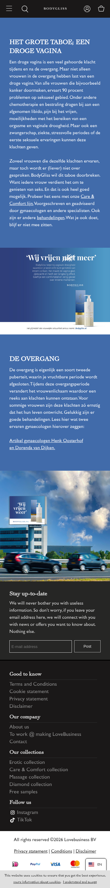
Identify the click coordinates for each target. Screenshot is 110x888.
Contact (18, 742)
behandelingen (51, 218)
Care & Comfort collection (38, 770)
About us (19, 727)
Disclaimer (21, 706)
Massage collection (29, 777)
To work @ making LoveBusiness (45, 734)
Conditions (61, 851)
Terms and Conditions (33, 684)
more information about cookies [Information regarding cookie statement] (37, 882)
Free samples (23, 792)
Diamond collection (30, 784)
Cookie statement (29, 692)
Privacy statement (28, 699)
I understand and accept (80, 882)
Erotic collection (27, 762)
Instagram (27, 812)
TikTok (24, 820)
